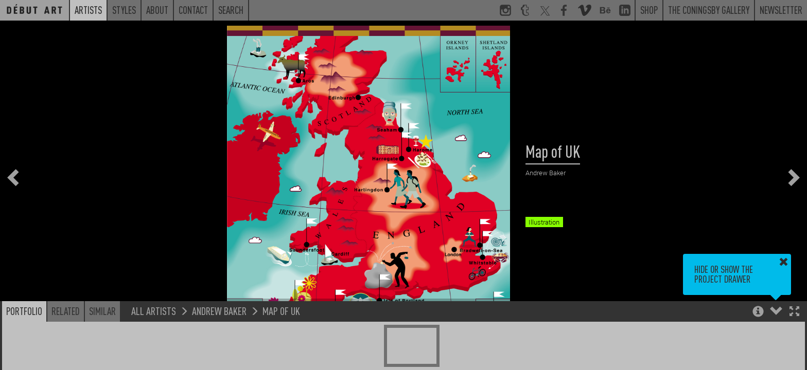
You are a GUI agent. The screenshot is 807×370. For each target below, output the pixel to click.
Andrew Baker (219, 311)
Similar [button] (102, 311)
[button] (794, 312)
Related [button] (65, 311)
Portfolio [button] (24, 311)
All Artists (153, 311)
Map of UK (281, 311)
